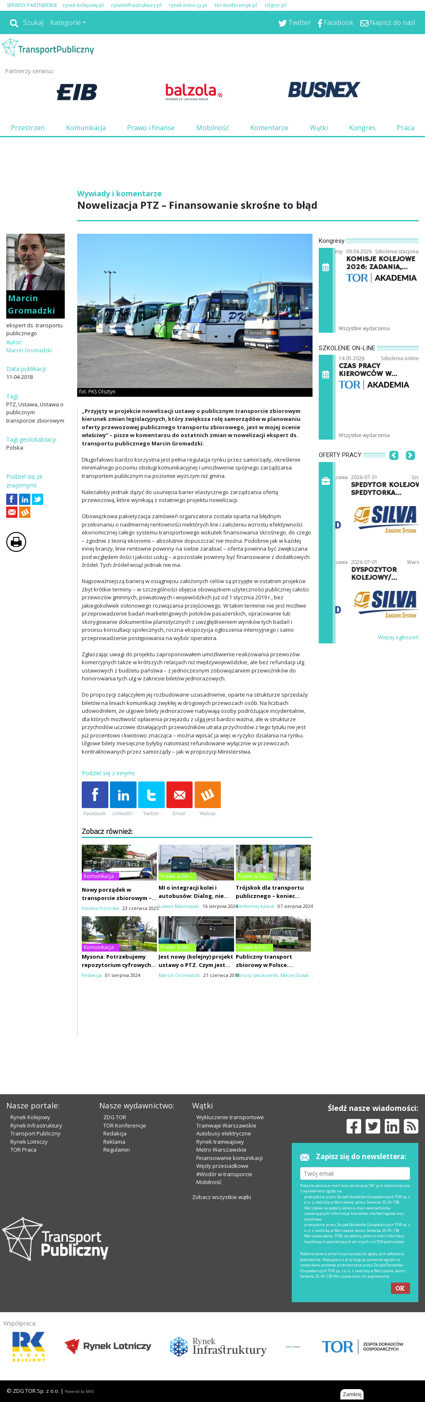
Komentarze (269, 127)
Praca (405, 127)
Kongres (362, 127)
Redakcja (115, 1133)
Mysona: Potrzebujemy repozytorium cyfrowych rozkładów (116, 965)
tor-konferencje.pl (236, 5)
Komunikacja (86, 127)
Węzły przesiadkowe (222, 1166)
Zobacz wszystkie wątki (221, 1197)
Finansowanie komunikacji (229, 1158)
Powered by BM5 (79, 1391)
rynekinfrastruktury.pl (136, 5)
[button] (394, 468)
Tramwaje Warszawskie (226, 1125)
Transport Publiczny (35, 1133)
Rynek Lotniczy (29, 1141)
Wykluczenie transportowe (230, 1117)
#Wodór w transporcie (224, 1174)
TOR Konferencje (124, 1125)
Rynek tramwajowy (220, 1141)
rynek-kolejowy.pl (83, 5)
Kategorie (65, 22)
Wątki (319, 127)
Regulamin (116, 1149)
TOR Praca (23, 1149)
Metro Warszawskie (221, 1149)
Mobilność (212, 127)
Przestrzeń (28, 127)
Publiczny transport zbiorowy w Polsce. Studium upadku (264, 965)
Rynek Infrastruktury (36, 1125)
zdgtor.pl (275, 5)
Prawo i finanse (151, 127)
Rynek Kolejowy (30, 1117)
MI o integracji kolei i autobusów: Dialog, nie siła (191, 896)
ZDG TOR (114, 1117)
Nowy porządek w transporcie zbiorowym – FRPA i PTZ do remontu (116, 898)
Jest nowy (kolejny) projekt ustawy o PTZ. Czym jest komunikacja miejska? (196, 965)
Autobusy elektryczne (223, 1133)
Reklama (114, 1141)
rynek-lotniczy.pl (188, 5)
